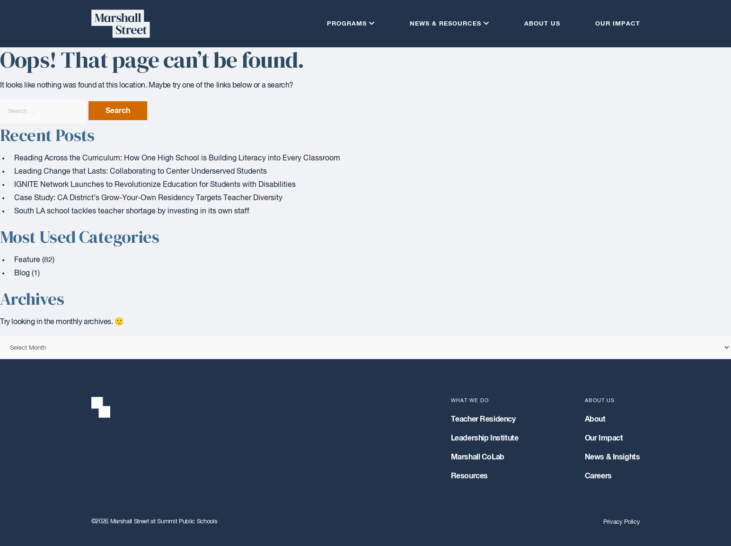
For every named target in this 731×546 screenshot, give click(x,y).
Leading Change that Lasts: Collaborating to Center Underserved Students (140, 172)
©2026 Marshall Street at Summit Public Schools (154, 522)
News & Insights (612, 457)
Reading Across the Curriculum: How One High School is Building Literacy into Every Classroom (177, 158)
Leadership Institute (485, 438)
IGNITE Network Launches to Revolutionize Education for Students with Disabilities (155, 185)
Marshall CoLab (477, 457)
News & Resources (445, 24)
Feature (27, 260)
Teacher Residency (483, 419)
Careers (598, 476)
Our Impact (617, 24)
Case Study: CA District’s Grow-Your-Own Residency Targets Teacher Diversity (148, 198)
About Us (542, 24)
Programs (347, 24)
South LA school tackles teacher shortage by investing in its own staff (131, 211)
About (595, 419)
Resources (469, 476)
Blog (22, 273)
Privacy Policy (621, 522)
